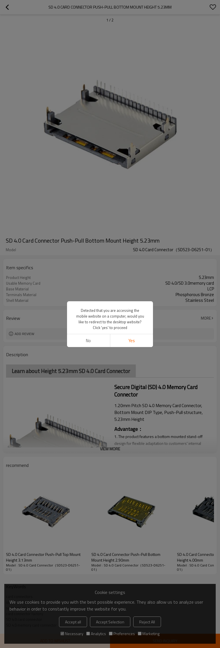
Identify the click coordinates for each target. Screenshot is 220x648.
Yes (131, 340)
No (88, 340)
